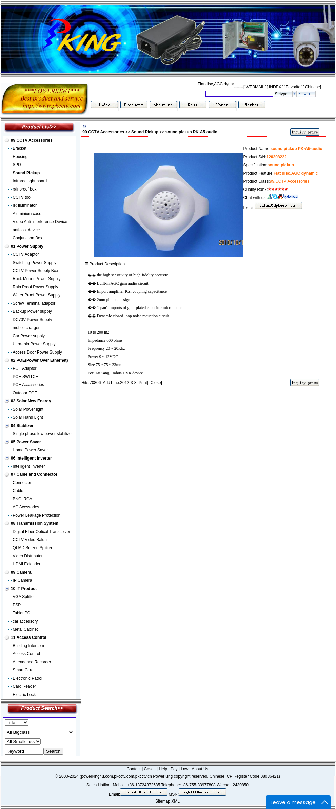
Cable (18, 490)
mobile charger (26, 327)
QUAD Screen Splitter (32, 547)
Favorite (293, 87)
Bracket (19, 148)
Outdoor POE (25, 393)
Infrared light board (30, 181)
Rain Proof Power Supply (35, 287)
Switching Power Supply (34, 262)
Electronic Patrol (27, 678)
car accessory (25, 621)
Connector (22, 482)
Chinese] (313, 87)
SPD (17, 164)
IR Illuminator (25, 205)
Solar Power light (28, 409)
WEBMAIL (254, 87)
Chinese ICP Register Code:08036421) (245, 776)
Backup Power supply (32, 311)
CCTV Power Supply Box (35, 270)
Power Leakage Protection (36, 515)
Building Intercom (28, 645)
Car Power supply (29, 336)
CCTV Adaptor (26, 254)
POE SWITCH (25, 376)
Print (143, 382)
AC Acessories (26, 507)
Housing (20, 156)
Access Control (26, 653)
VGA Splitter (24, 596)
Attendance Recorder (32, 662)
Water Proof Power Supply (36, 295)
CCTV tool (22, 197)
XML (175, 801)
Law (184, 769)
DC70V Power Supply (32, 319)
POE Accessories (28, 384)
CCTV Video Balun (30, 539)
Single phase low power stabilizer (43, 433)
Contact (133, 769)
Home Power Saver (30, 450)
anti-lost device (26, 230)
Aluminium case (27, 213)
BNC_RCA (22, 499)
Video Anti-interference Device (40, 221)
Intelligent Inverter (29, 466)
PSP (17, 605)
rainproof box (24, 189)
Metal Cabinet (25, 629)
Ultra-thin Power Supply (34, 344)
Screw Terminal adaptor (34, 303)
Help (163, 769)
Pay (174, 769)
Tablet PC (21, 613)
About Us (200, 769)
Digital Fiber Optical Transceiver (41, 531)
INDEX (275, 87)
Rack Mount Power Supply (36, 278)
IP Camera (22, 580)
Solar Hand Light (28, 417)
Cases (150, 769)
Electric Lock (24, 694)
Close (156, 382)
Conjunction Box (27, 238)
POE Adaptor (24, 368)
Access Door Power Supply (37, 352)
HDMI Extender (26, 564)
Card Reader (24, 686)
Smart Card (23, 670)
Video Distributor (28, 556)
